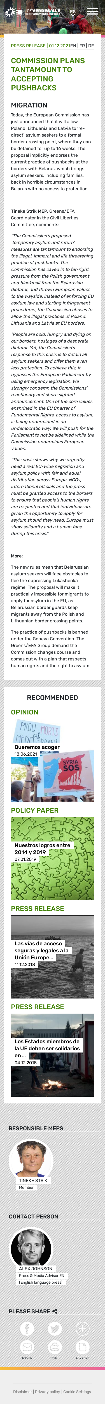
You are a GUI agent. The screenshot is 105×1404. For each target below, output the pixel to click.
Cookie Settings (77, 1391)
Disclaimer (22, 1391)
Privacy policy (47, 1391)
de (91, 45)
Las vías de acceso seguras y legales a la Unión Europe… (42, 950)
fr (82, 45)
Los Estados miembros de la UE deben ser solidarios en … (47, 1049)
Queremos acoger (37, 747)
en (73, 45)
